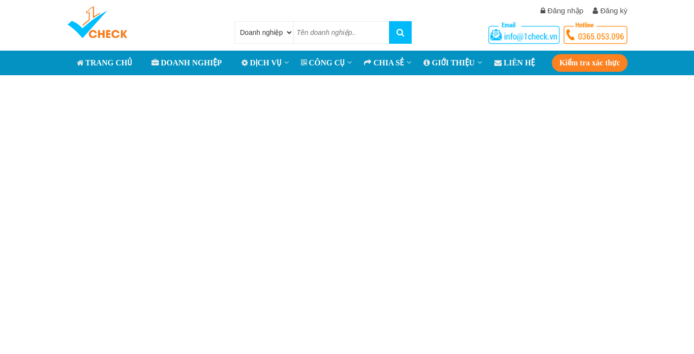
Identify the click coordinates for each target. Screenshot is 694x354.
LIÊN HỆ (514, 63)
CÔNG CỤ (323, 63)
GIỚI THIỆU (449, 63)
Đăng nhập (562, 10)
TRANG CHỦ (104, 63)
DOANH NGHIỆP (186, 63)
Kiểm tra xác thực (589, 63)
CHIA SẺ (384, 63)
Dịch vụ (261, 63)
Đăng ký (610, 10)
